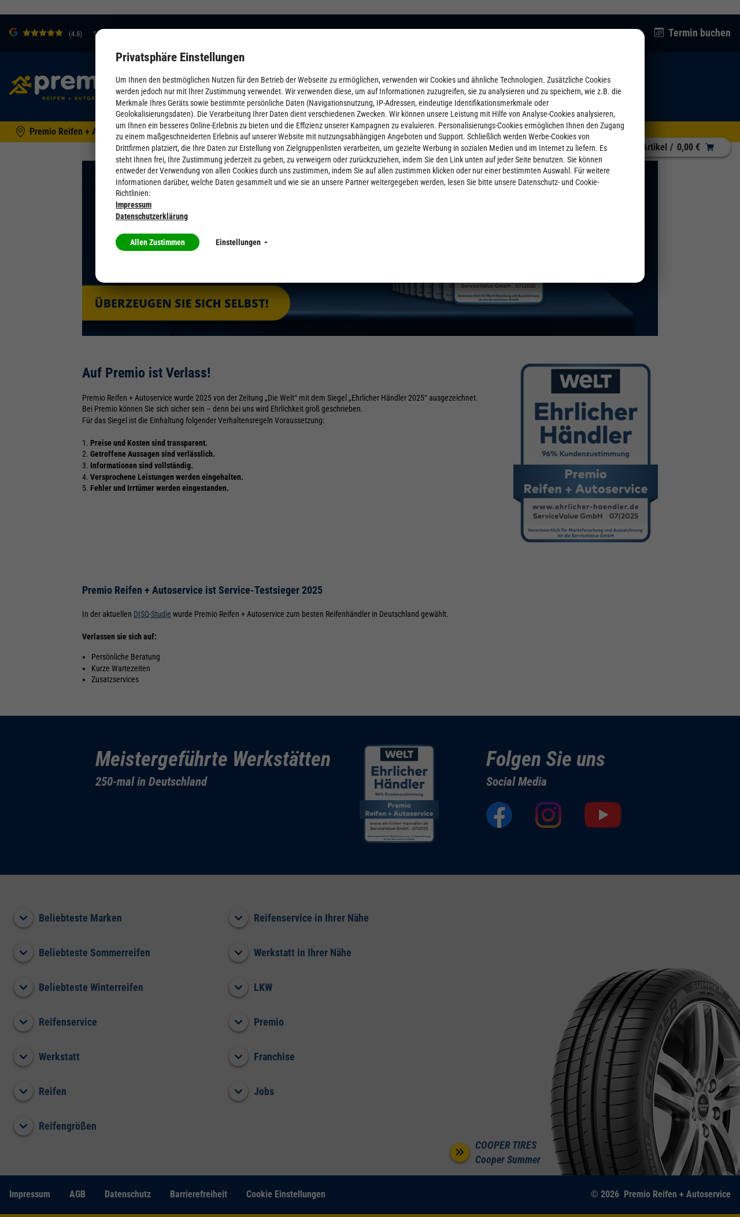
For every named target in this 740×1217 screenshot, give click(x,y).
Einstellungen (242, 242)
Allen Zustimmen (157, 242)
